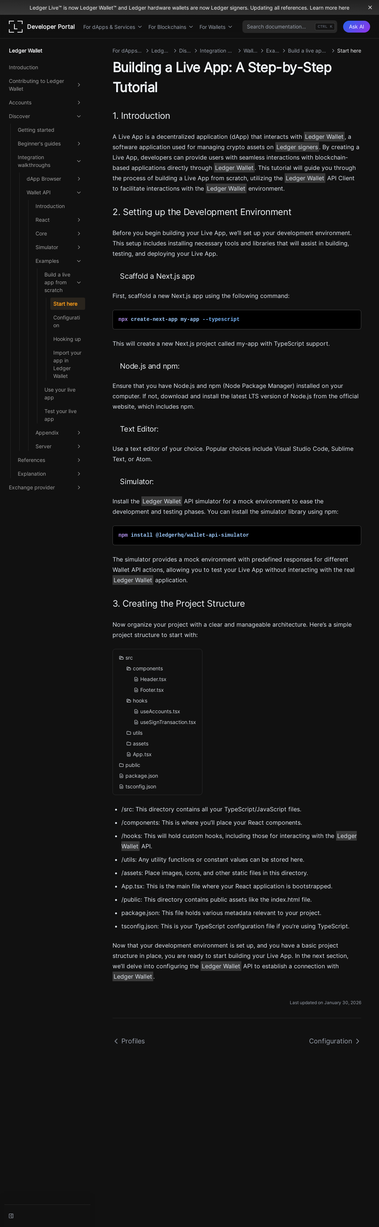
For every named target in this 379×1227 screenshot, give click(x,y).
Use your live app (60, 393)
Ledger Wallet (324, 136)
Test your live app (60, 415)
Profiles (129, 1041)
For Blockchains (171, 27)
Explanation (50, 473)
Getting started (36, 130)
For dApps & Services (112, 27)
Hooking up (67, 339)
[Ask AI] (356, 27)
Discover (45, 116)
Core (59, 233)
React (59, 220)
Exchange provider (45, 487)
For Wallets (216, 27)
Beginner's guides (50, 143)
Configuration (66, 321)
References (50, 460)
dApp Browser (54, 178)
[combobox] (289, 26)
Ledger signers (297, 147)
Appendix (59, 432)
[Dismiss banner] (370, 7)
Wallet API (54, 192)
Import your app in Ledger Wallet (67, 364)
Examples (59, 261)
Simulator (59, 247)
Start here (65, 304)
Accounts (45, 102)
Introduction (23, 67)
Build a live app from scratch (63, 282)
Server (59, 446)
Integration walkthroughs (50, 161)
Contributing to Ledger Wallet (45, 85)
